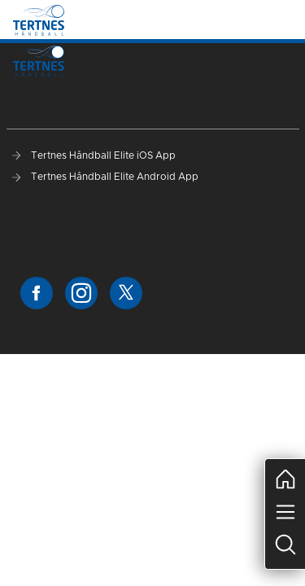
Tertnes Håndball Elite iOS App (94, 155)
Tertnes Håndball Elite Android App (105, 176)
